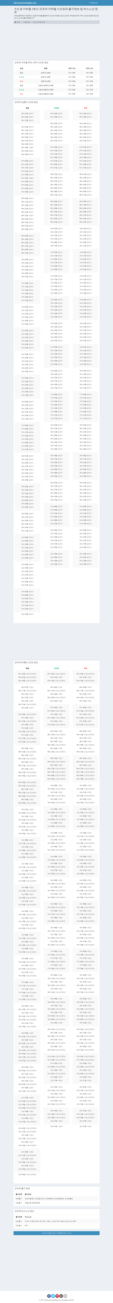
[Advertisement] (57, 42)
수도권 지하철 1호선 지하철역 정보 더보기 (56, 1233)
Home (17, 22)
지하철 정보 (93, 3)
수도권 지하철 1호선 (39, 22)
